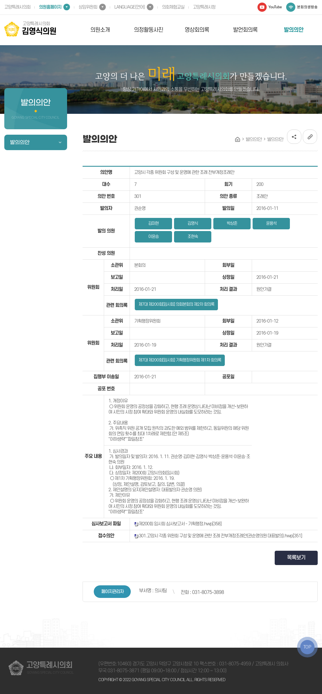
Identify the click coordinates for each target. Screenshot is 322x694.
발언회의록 (245, 30)
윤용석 (271, 223)
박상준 (232, 223)
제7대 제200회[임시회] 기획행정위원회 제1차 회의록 (179, 360)
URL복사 (310, 137)
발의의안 (293, 30)
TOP (307, 647)
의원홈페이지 (50, 7)
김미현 (153, 223)
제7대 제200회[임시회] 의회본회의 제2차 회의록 (176, 304)
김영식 (193, 223)
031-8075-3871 (123, 670)
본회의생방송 (307, 7)
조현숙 (193, 236)
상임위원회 (88, 7)
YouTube (275, 7)
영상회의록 (197, 30)
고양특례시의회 (17, 7)
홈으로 (237, 139)
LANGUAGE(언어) (129, 7)
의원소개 (100, 30)
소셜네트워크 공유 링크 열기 (294, 137)
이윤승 (153, 236)
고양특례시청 (204, 7)
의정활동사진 (148, 30)
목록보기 (296, 558)
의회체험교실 (173, 7)
